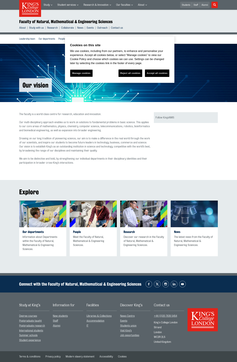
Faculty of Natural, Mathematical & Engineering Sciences (66, 21)
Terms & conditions (29, 356)
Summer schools (28, 335)
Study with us (36, 27)
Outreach (102, 27)
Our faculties (123, 5)
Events (90, 27)
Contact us (117, 27)
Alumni (204, 5)
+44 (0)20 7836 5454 (165, 316)
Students (186, 5)
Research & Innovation (96, 5)
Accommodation (95, 320)
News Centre (127, 316)
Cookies (122, 356)
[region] (119, 59)
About (141, 5)
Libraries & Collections (99, 316)
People (61, 39)
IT (87, 325)
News (80, 27)
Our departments (47, 39)
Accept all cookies (157, 73)
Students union (128, 325)
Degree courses (28, 316)
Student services (66, 5)
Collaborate (67, 27)
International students (31, 330)
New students (60, 316)
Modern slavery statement (80, 356)
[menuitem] (48, 5)
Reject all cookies (130, 73)
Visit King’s (126, 330)
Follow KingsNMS (165, 117)
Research (52, 27)
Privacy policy (53, 356)
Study (47, 5)
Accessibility (106, 356)
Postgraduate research (32, 325)
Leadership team (27, 39)
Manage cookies (81, 73)
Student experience (30, 340)
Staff (196, 5)
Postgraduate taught (30, 320)
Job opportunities (129, 335)
